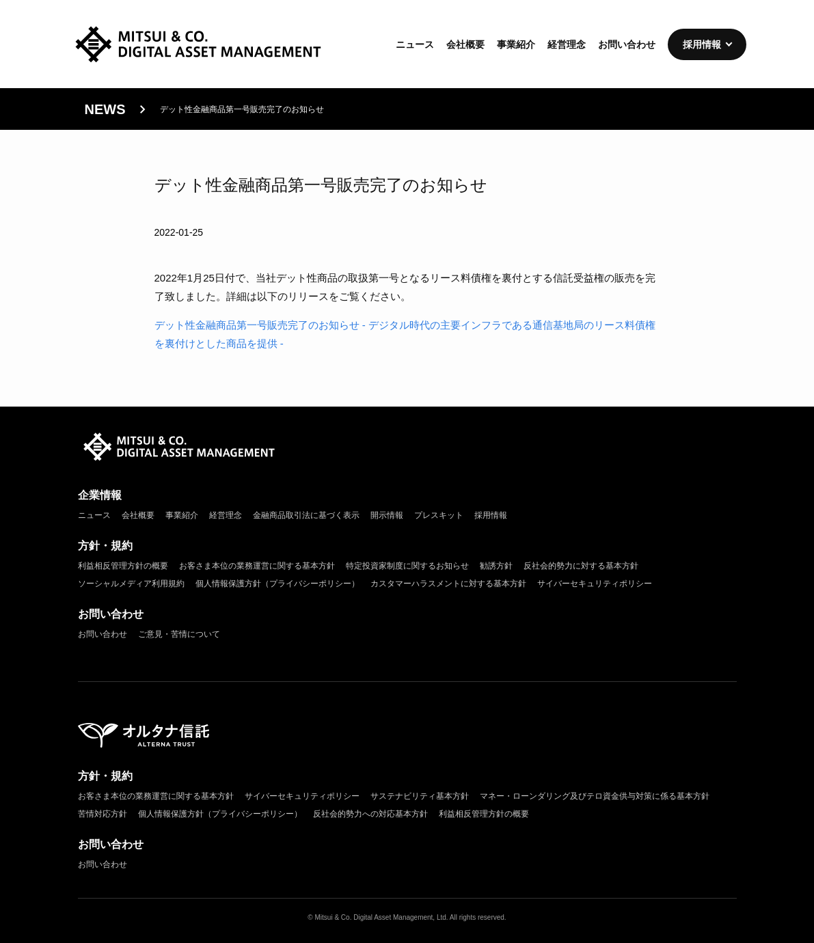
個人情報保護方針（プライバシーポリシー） (277, 583)
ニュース (415, 44)
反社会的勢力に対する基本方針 (581, 566)
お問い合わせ (626, 44)
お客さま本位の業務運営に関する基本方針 (257, 566)
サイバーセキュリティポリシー (594, 583)
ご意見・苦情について (179, 634)
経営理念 (566, 44)
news (105, 109)
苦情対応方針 (102, 814)
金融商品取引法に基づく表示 (306, 515)
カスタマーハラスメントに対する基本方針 (448, 583)
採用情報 (702, 44)
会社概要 (465, 44)
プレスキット (438, 515)
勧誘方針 (496, 566)
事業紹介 (516, 44)
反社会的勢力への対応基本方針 (370, 814)
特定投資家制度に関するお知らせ (407, 566)
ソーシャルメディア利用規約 (131, 583)
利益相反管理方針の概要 (123, 566)
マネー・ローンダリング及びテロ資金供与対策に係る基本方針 (594, 796)
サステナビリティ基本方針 (419, 796)
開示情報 (386, 515)
